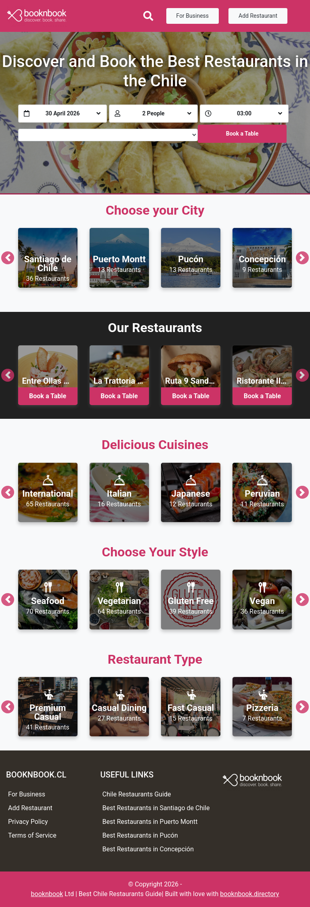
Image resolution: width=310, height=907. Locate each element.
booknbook (47, 894)
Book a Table (242, 133)
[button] (7, 257)
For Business (192, 16)
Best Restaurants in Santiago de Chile (156, 808)
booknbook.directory (249, 894)
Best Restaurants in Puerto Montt (150, 821)
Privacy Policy (28, 821)
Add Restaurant (258, 16)
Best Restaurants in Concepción (148, 849)
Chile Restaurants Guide (137, 794)
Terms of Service (32, 835)
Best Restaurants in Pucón (140, 835)
